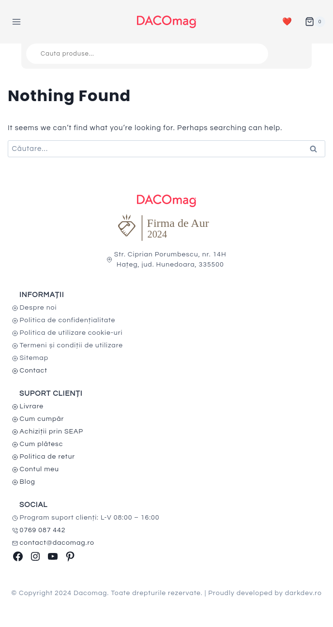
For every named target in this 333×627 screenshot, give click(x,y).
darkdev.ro (303, 593)
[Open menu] (17, 21)
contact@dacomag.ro (57, 542)
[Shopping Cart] (315, 21)
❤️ (287, 22)
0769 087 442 (43, 530)
